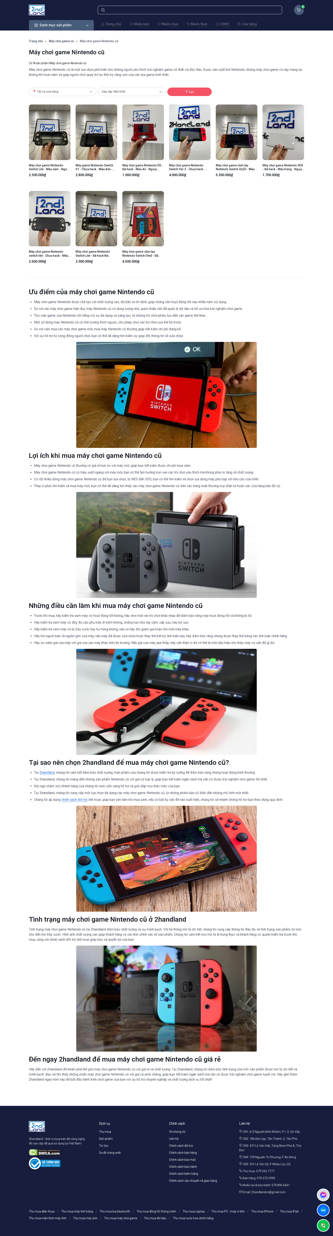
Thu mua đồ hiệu (155, 1218)
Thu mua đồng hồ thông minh (156, 1211)
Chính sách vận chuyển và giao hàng (193, 1180)
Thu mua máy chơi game (120, 1218)
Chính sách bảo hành (183, 1166)
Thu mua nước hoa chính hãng (193, 1218)
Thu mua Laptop (194, 1211)
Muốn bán (139, 24)
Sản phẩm (106, 1138)
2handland (47, 773)
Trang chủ (111, 24)
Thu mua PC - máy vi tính (228, 1211)
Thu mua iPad (289, 1211)
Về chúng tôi (177, 1131)
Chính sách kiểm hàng (183, 1173)
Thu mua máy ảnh (85, 1218)
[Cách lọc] (132, 92)
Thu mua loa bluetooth (115, 1211)
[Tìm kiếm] (103, 10)
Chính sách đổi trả (181, 1145)
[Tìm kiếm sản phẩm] (190, 10)
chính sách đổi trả (74, 800)
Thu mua (105, 1131)
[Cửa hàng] (62, 92)
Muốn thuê (197, 24)
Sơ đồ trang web (110, 1152)
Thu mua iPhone (262, 1211)
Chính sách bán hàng (183, 1152)
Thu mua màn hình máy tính (47, 1218)
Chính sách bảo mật (182, 1159)
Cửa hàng (247, 24)
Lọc (189, 91)
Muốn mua (168, 24)
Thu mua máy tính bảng (77, 1211)
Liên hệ (173, 1138)
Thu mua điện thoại (42, 1211)
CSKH (222, 24)
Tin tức (103, 1145)
